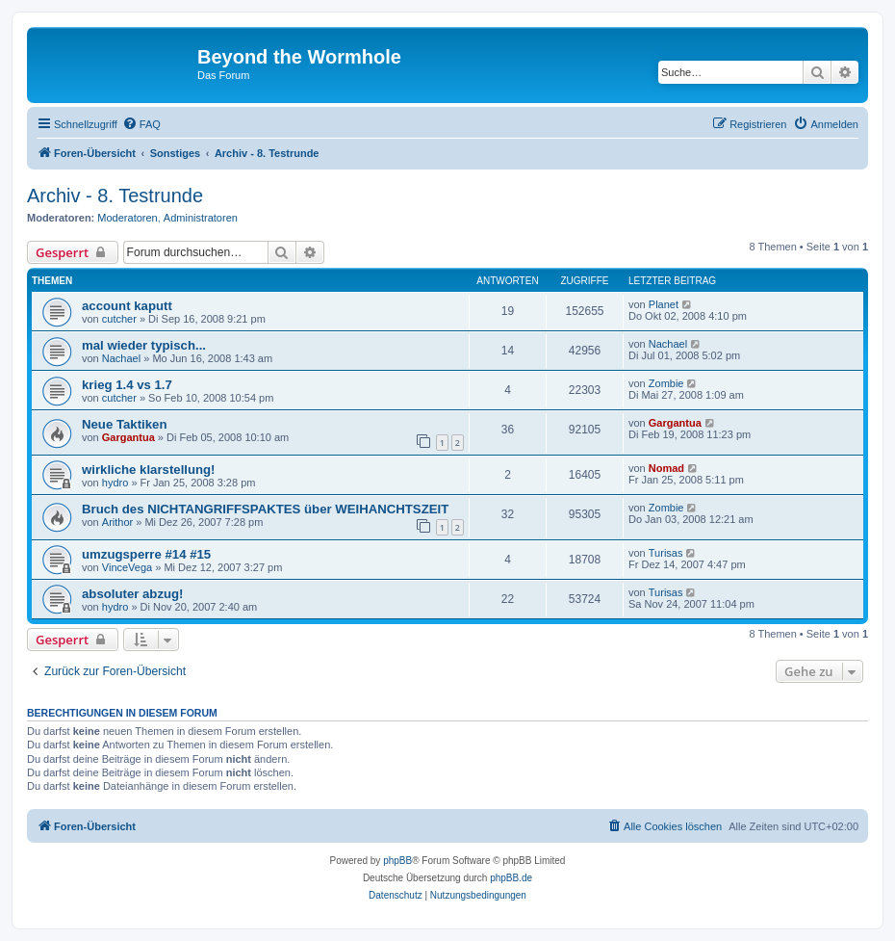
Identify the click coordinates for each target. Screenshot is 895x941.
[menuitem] (141, 124)
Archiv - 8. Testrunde (115, 195)
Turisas (666, 553)
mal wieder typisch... (144, 345)
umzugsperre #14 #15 (146, 554)
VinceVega (127, 567)
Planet (663, 304)
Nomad (666, 468)
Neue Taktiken (124, 424)
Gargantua (128, 437)
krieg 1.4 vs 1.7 (127, 385)
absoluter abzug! (133, 594)
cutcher (119, 319)
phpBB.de (511, 878)
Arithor (117, 522)
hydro (115, 482)
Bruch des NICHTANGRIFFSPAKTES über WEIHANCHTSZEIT (265, 509)
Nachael (121, 358)
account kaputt (127, 306)
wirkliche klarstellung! (149, 469)
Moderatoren (127, 217)
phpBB (397, 860)
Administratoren (201, 217)
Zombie (666, 383)
